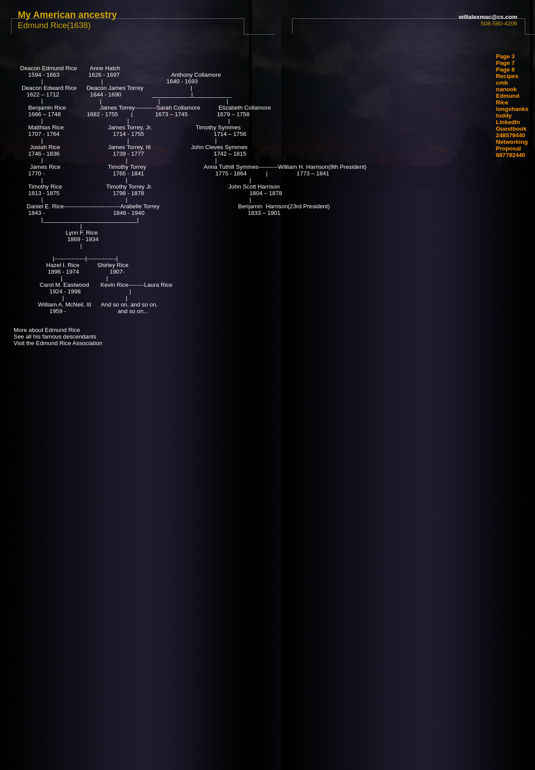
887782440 (510, 155)
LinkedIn (508, 122)
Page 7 (505, 63)
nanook (506, 89)
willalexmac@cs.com (488, 17)
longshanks (512, 109)
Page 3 (505, 56)
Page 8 (505, 69)
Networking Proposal (512, 145)
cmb (502, 82)
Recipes (507, 76)
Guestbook (511, 128)
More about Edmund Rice (47, 330)
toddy (504, 115)
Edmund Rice (507, 99)
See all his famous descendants (55, 336)
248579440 (510, 135)
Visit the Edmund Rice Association (58, 343)
